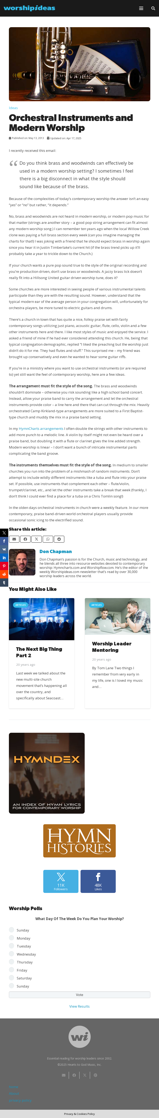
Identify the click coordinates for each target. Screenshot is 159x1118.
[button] (141, 8)
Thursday (25, 962)
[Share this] (25, 539)
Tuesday (24, 946)
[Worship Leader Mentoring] (117, 616)
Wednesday (26, 954)
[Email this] (14, 539)
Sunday (23, 930)
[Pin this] (95, 1075)
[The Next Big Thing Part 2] (41, 619)
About (14, 1093)
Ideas (13, 107)
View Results (79, 1006)
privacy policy (20, 1100)
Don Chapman (56, 551)
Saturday (24, 978)
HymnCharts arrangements (41, 428)
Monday (23, 938)
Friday (22, 970)
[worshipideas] (29, 8)
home (13, 1086)
